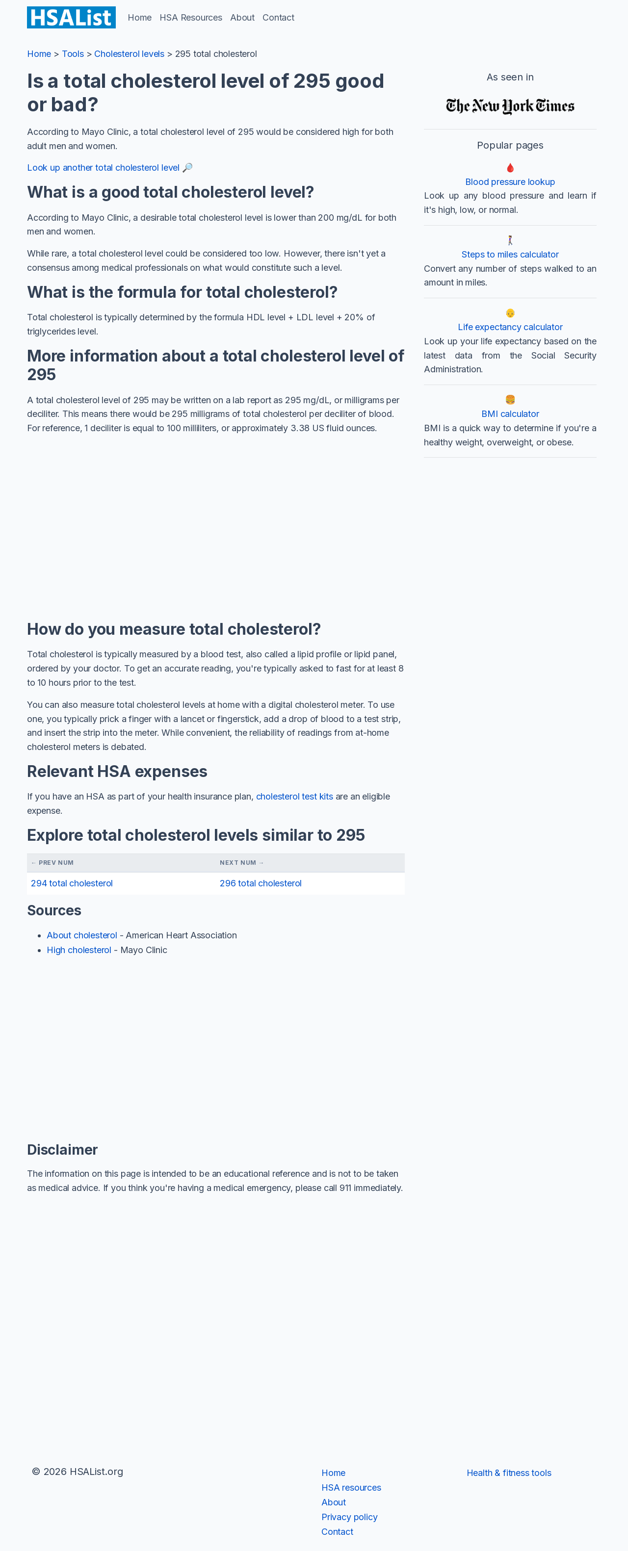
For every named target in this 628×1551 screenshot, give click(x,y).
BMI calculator (510, 414)
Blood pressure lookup (510, 182)
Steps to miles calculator (510, 254)
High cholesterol (79, 950)
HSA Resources (190, 17)
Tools (73, 54)
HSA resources (351, 1487)
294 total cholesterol (72, 883)
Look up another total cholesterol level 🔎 (110, 167)
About (242, 17)
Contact (278, 17)
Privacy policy (349, 1517)
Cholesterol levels (129, 54)
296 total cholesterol (261, 883)
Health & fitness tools (509, 1473)
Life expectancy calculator (510, 327)
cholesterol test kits (294, 796)
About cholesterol (82, 935)
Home (140, 17)
